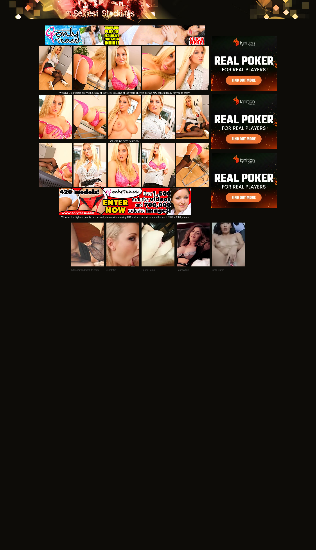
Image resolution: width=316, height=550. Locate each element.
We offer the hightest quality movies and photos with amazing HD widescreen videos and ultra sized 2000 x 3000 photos (125, 215)
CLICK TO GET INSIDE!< (125, 141)
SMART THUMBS (166, 490)
